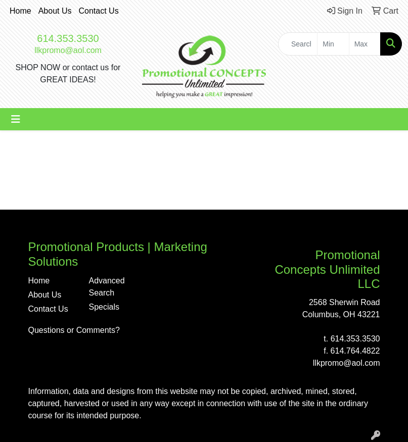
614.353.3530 (68, 38)
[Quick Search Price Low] (333, 44)
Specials (104, 307)
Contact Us (99, 11)
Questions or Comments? (74, 330)
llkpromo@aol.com (68, 50)
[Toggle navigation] (15, 119)
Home (20, 11)
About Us (55, 11)
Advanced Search (107, 286)
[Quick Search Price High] (365, 44)
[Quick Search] (298, 44)
